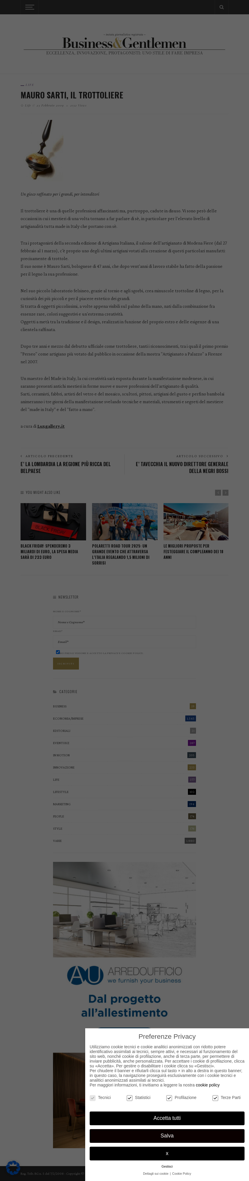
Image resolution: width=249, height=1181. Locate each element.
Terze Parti (226, 1097)
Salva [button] (167, 1136)
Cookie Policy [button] (181, 1173)
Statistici (138, 1097)
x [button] (167, 1153)
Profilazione (181, 1097)
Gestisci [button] (166, 1166)
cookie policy (208, 1085)
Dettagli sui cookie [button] (156, 1173)
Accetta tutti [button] (166, 1118)
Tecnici (100, 1097)
